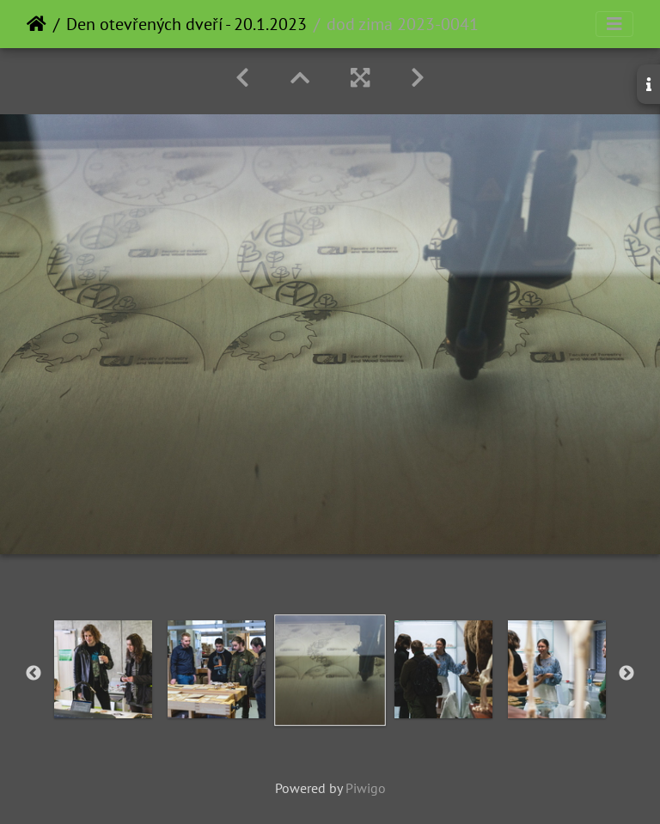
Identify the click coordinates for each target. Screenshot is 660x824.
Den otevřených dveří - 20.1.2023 (186, 24)
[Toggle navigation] (614, 24)
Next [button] (626, 673)
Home (36, 24)
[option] (103, 669)
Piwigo (365, 788)
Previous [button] (33, 673)
